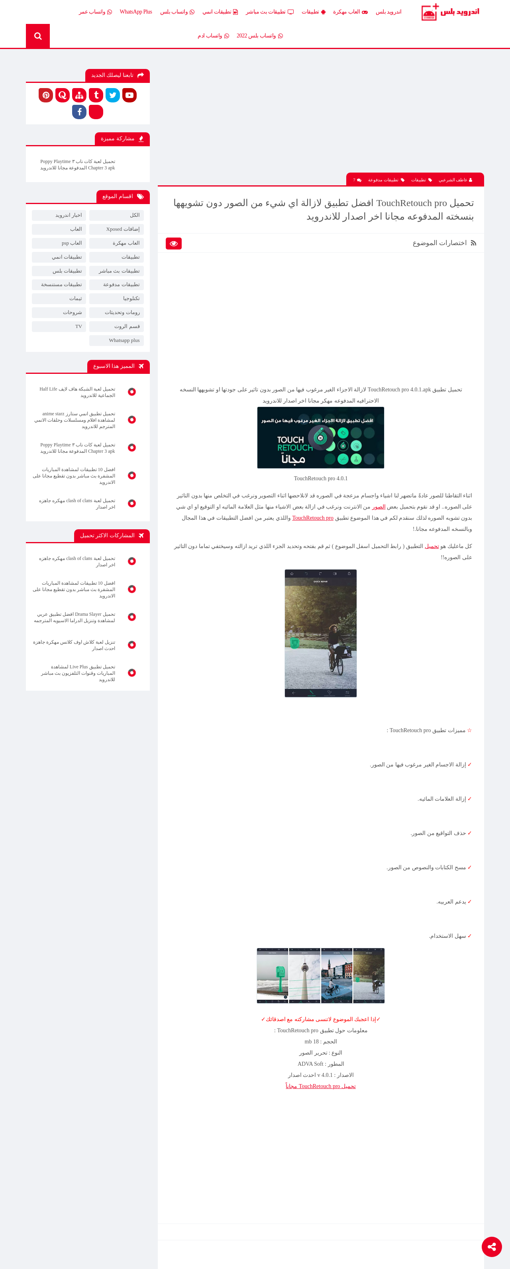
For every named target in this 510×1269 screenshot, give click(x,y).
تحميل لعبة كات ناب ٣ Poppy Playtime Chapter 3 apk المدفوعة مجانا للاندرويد (77, 165)
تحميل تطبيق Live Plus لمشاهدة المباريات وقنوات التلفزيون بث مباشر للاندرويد (78, 673)
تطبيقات (313, 12)
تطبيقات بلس (67, 271)
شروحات (72, 312)
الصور (379, 507)
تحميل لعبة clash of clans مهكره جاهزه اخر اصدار (77, 504)
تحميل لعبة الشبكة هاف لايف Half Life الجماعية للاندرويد (77, 392)
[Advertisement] (320, 117)
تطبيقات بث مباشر (270, 12)
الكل (135, 215)
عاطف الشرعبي (456, 179)
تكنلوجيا (131, 298)
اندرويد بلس (389, 12)
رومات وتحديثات (122, 312)
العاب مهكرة (350, 12)
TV (78, 326)
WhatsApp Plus (136, 12)
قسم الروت (126, 326)
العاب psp (72, 243)
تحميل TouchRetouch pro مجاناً (321, 1086)
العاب (76, 229)
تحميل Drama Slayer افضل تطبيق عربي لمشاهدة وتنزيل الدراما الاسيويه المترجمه (74, 617)
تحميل (432, 546)
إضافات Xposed (123, 229)
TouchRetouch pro (312, 518)
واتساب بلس (177, 12)
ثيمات (75, 298)
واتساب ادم (213, 36)
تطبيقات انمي (220, 12)
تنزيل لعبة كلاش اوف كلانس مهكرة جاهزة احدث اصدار (74, 645)
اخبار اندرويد (68, 215)
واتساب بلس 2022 (259, 36)
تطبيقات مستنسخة (61, 284)
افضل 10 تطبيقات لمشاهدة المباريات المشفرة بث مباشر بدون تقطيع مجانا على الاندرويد (74, 476)
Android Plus (450, 12)
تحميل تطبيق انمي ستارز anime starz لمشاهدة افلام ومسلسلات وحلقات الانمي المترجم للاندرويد (74, 420)
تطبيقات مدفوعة (386, 180)
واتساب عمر (95, 12)
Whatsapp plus (124, 340)
